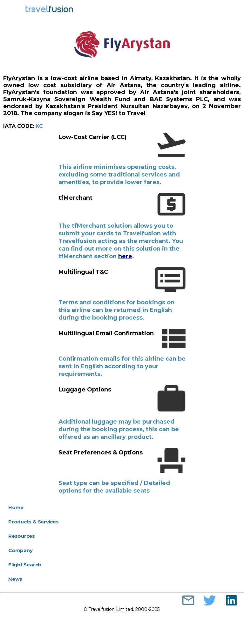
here (125, 256)
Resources (21, 536)
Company (20, 550)
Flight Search (24, 565)
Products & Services (33, 522)
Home (16, 507)
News (15, 579)
